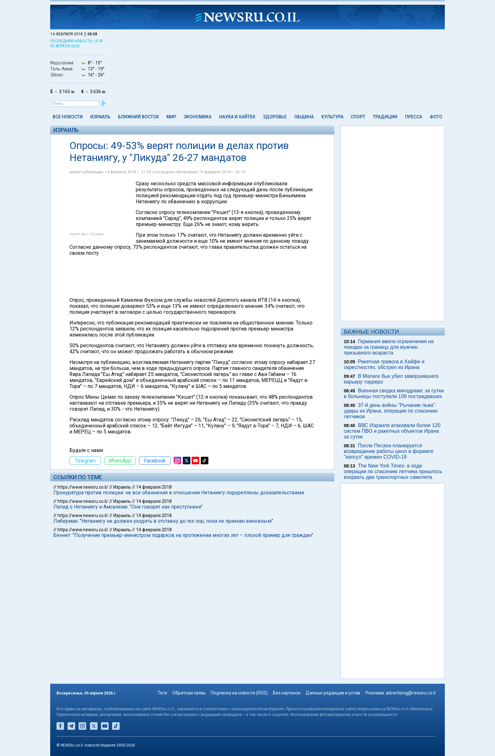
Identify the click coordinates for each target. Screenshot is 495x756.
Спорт (358, 116)
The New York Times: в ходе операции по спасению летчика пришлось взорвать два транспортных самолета (393, 471)
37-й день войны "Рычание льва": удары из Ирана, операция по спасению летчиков (391, 410)
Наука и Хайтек (237, 116)
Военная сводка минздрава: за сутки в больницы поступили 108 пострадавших (394, 393)
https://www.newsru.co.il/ (82, 487)
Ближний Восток (138, 116)
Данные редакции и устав (333, 692)
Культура (332, 116)
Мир (171, 116)
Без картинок (287, 692)
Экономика (198, 116)
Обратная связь (189, 692)
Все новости (68, 116)
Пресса (413, 116)
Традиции (385, 116)
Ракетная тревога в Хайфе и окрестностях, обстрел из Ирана (384, 364)
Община (304, 116)
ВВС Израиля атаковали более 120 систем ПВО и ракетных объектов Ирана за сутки (392, 431)
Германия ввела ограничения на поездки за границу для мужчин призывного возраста (389, 347)
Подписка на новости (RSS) (239, 692)
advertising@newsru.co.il (410, 692)
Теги (162, 692)
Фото (436, 116)
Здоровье (275, 116)
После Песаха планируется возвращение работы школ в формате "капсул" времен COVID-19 (388, 451)
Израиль (100, 116)
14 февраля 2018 (154, 487)
